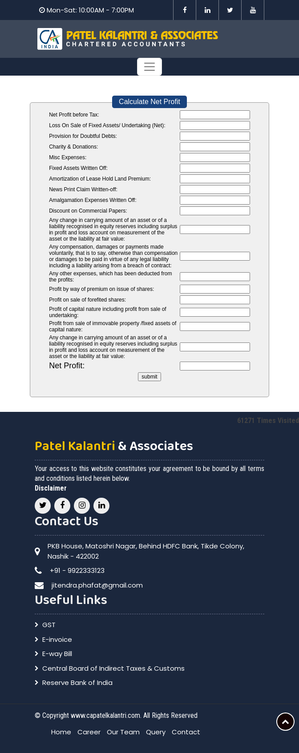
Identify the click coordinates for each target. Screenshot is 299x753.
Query (156, 732)
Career (89, 732)
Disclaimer (51, 488)
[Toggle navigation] (149, 67)
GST (49, 624)
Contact (186, 732)
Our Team (123, 732)
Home (61, 732)
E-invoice (57, 639)
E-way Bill (57, 653)
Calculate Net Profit (149, 101)
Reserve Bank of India (77, 682)
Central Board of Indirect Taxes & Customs (113, 668)
